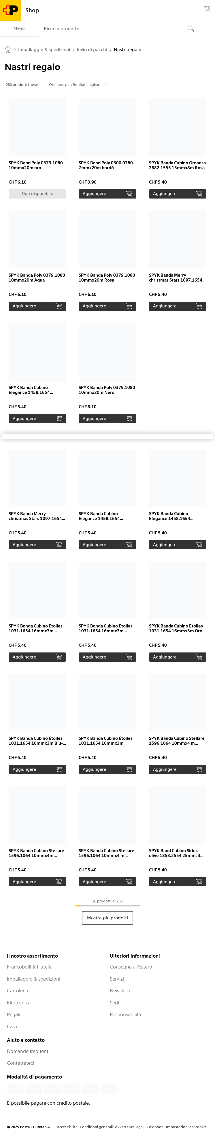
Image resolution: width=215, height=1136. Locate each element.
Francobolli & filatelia (29, 967)
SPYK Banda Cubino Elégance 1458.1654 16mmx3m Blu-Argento (173, 518)
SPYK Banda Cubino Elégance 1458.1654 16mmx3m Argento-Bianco (106, 518)
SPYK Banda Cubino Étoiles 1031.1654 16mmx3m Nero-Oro (36, 630)
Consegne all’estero (131, 967)
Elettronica (19, 1003)
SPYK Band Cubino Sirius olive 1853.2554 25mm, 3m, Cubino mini (177, 855)
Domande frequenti (28, 1051)
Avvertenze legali (129, 1127)
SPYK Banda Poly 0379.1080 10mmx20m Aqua (37, 278)
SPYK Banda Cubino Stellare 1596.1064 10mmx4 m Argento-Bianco (106, 855)
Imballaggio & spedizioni (33, 979)
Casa (12, 1026)
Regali (13, 1014)
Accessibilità (67, 1127)
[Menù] (19, 29)
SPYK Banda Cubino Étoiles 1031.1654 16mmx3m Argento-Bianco (106, 630)
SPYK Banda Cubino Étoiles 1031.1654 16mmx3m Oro (176, 628)
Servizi (117, 979)
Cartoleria (17, 990)
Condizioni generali (96, 1127)
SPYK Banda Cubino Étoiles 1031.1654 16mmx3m (106, 741)
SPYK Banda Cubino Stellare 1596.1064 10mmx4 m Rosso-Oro (177, 743)
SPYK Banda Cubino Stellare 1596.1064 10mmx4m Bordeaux (36, 855)
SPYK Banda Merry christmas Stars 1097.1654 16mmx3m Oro (35, 518)
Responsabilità (125, 1014)
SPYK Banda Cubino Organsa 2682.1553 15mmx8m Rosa (177, 165)
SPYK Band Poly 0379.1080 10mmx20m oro (36, 165)
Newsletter (121, 990)
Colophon (155, 1127)
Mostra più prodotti (107, 918)
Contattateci (20, 1063)
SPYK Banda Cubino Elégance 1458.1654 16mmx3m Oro (29, 392)
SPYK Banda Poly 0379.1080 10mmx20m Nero (107, 390)
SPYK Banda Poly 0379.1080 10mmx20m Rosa (107, 278)
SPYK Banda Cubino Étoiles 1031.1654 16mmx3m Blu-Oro (36, 743)
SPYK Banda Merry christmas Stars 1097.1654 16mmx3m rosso (175, 280)
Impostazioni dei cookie (186, 1127)
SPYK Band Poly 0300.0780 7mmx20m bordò (106, 165)
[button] (37, 149)
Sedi (114, 1003)
